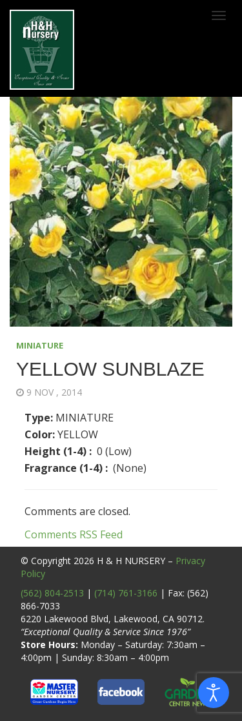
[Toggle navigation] (218, 15)
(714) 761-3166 (125, 593)
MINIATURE (39, 345)
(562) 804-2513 (52, 593)
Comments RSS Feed (74, 534)
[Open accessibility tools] (213, 692)
